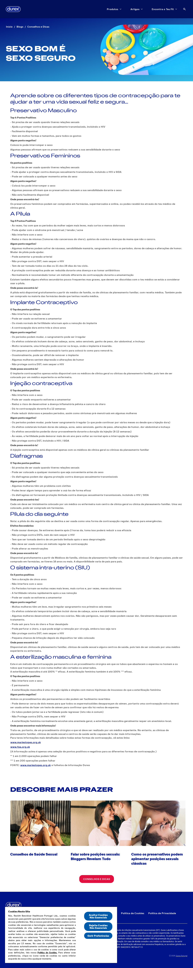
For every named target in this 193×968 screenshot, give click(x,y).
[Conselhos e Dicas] (96, 879)
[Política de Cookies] (132, 913)
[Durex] (13, 9)
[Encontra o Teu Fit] (163, 9)
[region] (61, 935)
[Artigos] (134, 9)
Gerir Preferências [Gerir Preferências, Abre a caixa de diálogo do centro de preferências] (98, 935)
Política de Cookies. (47, 952)
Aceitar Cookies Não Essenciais (98, 916)
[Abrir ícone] (184, 9)
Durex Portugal (181, 955)
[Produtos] (112, 9)
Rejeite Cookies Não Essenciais (98, 926)
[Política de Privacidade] (162, 913)
